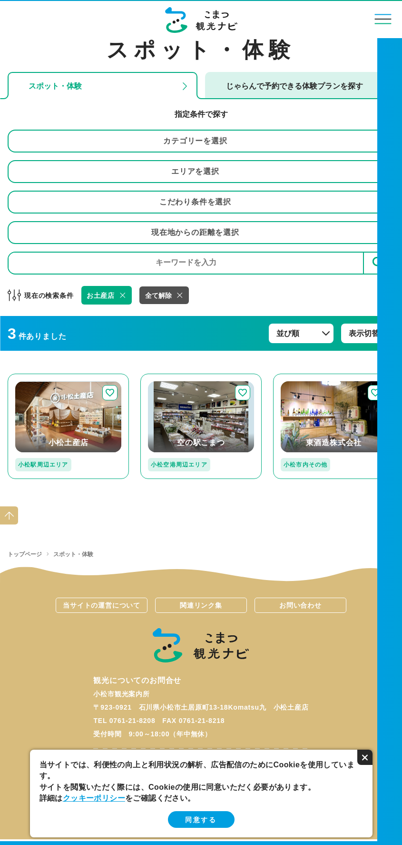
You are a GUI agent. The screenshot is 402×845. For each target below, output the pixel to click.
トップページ (25, 554)
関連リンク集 (201, 605)
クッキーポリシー (94, 798)
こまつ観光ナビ (201, 20)
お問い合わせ (300, 605)
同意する (200, 820)
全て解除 (158, 295)
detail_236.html (168, 378)
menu (383, 19)
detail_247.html (35, 378)
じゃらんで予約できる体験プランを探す (294, 86)
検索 (378, 263)
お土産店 (101, 295)
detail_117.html (301, 378)
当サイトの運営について (101, 605)
